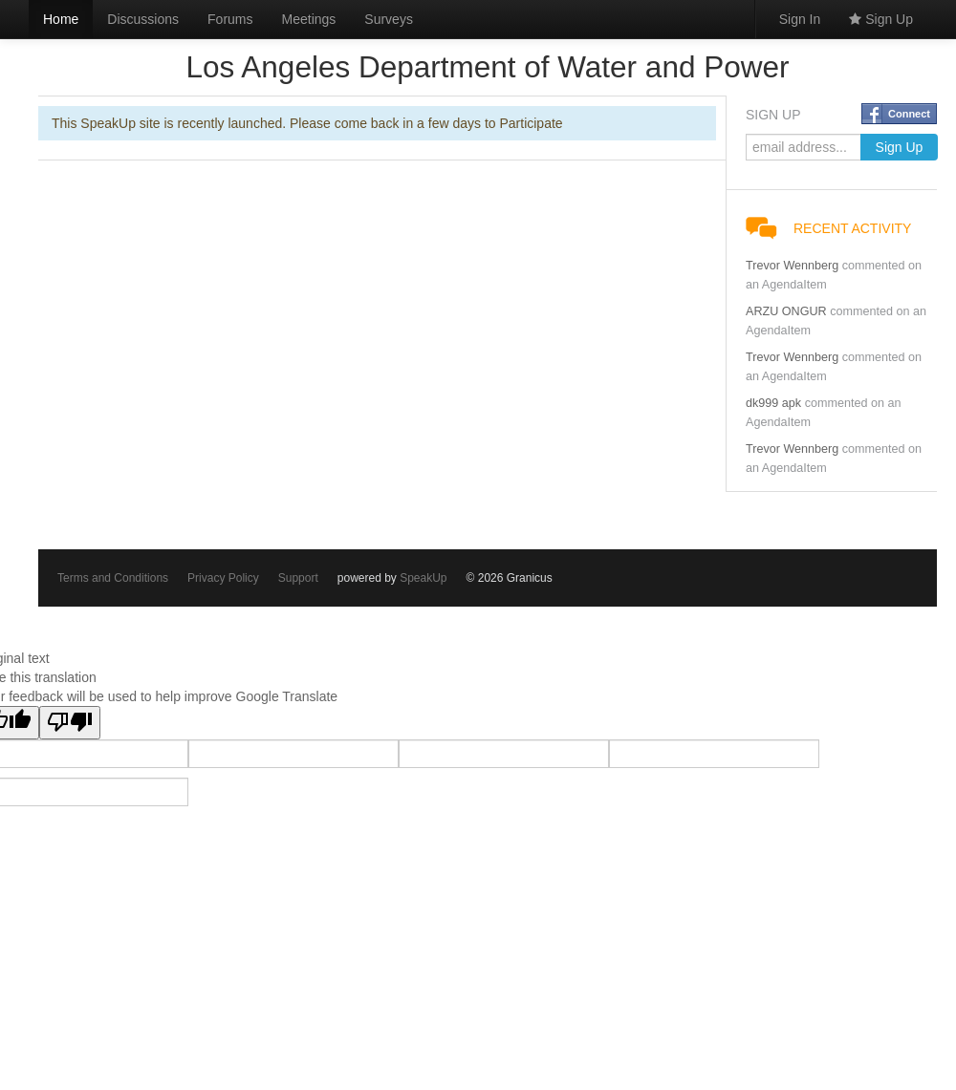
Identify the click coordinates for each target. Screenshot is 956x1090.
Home (60, 19)
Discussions (143, 19)
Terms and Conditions (112, 578)
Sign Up (881, 19)
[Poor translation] (69, 722)
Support (298, 578)
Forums (229, 19)
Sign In (800, 19)
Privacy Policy (223, 578)
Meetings (309, 19)
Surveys (388, 19)
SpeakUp (423, 578)
